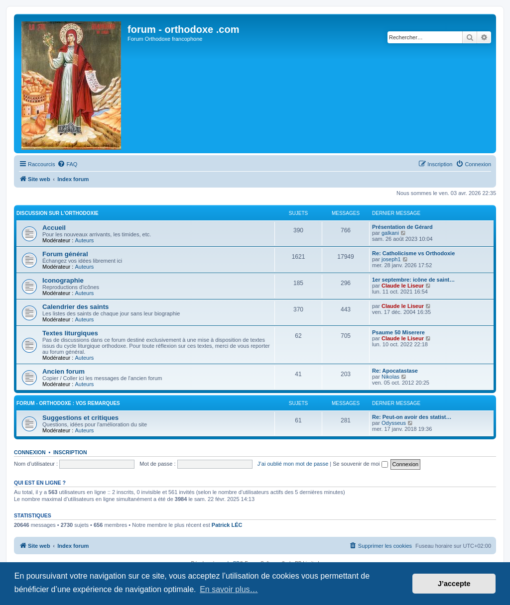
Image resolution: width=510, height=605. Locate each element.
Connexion (30, 452)
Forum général (65, 254)
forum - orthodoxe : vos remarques (68, 403)
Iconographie (63, 280)
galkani (390, 233)
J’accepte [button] (454, 584)
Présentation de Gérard (402, 227)
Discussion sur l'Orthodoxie (57, 213)
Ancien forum (63, 371)
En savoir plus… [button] (229, 589)
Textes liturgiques (70, 333)
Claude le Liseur (403, 286)
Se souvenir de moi (360, 464)
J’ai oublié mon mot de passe (292, 464)
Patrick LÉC (227, 525)
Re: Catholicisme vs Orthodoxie (413, 253)
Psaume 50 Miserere (398, 332)
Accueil (54, 227)
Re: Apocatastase (395, 371)
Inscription (70, 452)
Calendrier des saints (75, 306)
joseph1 (391, 259)
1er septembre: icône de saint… (413, 280)
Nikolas (390, 377)
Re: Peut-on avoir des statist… (412, 417)
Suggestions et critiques (80, 417)
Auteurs (84, 240)
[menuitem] (67, 164)
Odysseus (394, 423)
